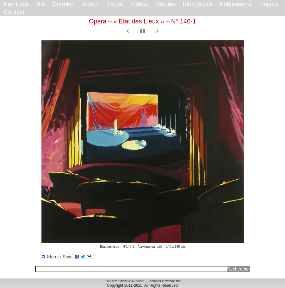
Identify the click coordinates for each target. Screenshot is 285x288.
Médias (165, 4)
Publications (236, 4)
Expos (114, 4)
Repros (268, 4)
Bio (40, 4)
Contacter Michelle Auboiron (124, 281)
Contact (14, 12)
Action (90, 4)
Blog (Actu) (197, 4)
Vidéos (139, 4)
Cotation (64, 4)
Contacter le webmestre (164, 281)
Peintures (16, 4)
